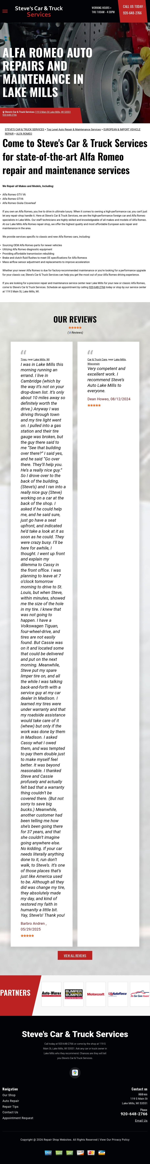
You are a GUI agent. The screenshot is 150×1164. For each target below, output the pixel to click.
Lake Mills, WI (42, 359)
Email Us (141, 1120)
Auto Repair (10, 1101)
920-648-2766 (132, 12)
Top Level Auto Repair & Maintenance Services (74, 129)
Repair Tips (10, 1106)
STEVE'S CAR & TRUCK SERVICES (24, 129)
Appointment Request (17, 1118)
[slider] (75, 327)
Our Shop (9, 1095)
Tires (23, 359)
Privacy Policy (120, 1139)
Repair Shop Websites (57, 1139)
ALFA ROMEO (24, 133)
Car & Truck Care (97, 359)
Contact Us (10, 1112)
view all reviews (75, 955)
